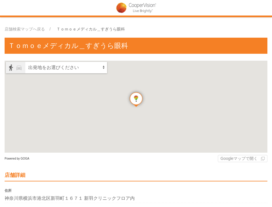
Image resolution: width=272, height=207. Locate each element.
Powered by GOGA (17, 158)
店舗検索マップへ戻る (25, 29)
